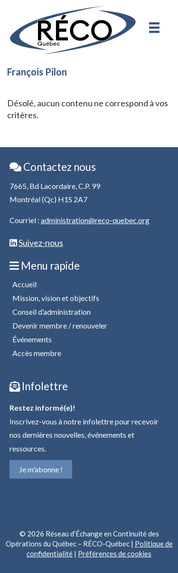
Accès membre (36, 352)
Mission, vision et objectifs (55, 297)
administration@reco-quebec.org (95, 220)
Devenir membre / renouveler (59, 325)
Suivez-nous (41, 242)
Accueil (24, 284)
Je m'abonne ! (41, 469)
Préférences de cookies (114, 553)
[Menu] (154, 27)
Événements (32, 339)
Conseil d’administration (51, 311)
